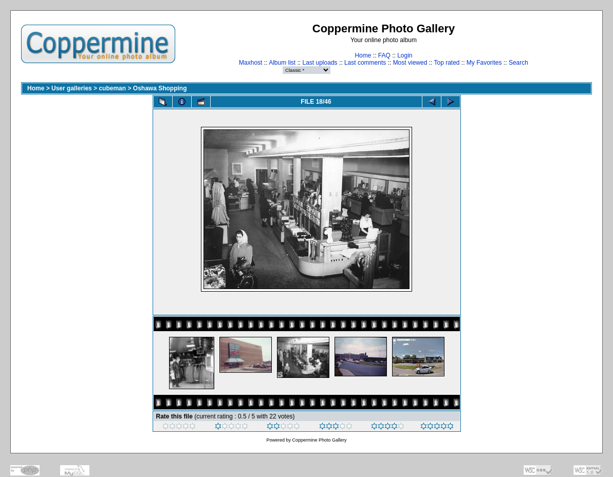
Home (363, 55)
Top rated (446, 62)
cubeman (112, 88)
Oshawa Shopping (160, 88)
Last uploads (320, 62)
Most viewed (410, 62)
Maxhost (250, 62)
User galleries (71, 88)
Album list (282, 62)
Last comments (365, 62)
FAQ (384, 55)
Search (518, 62)
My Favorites (484, 62)
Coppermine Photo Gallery (319, 440)
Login (404, 55)
